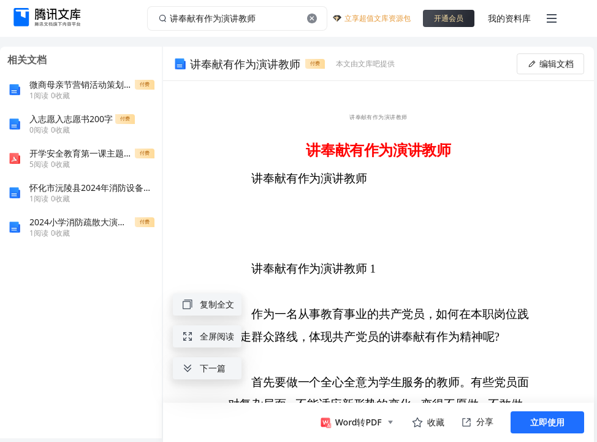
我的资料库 (509, 18)
